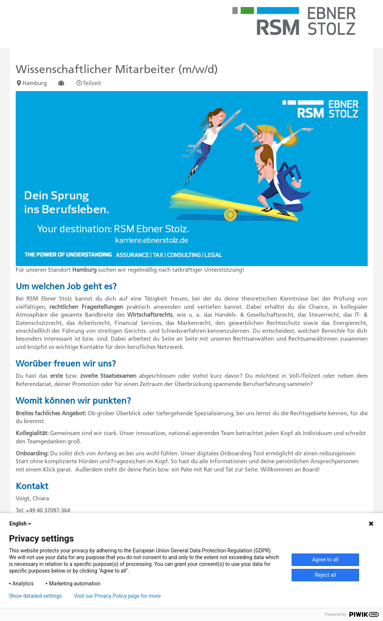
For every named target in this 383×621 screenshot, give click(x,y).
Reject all (325, 575)
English (21, 524)
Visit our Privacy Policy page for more (117, 596)
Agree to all (325, 560)
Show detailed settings (35, 596)
